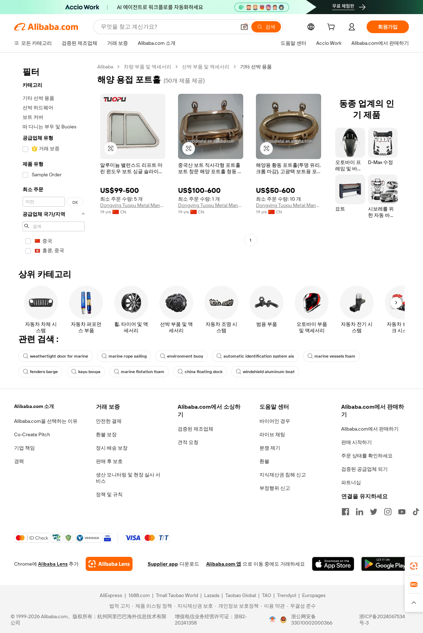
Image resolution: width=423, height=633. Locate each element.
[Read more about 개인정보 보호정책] (237, 606)
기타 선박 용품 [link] (256, 66)
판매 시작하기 (356, 442)
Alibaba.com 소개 (34, 406)
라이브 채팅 (272, 434)
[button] (244, 27)
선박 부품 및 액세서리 (205, 66)
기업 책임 (24, 448)
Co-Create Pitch (32, 434)
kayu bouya (85, 372)
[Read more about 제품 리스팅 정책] (152, 606)
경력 (19, 461)
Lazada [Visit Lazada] (211, 595)
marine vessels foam (331, 356)
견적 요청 (188, 442)
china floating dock (200, 372)
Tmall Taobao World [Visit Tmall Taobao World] (177, 595)
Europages (314, 595)
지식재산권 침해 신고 (282, 474)
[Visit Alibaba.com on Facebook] (345, 511)
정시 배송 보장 (112, 448)
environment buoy (181, 356)
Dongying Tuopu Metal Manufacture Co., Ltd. (132, 205)
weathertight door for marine (55, 356)
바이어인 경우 (274, 421)
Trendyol (286, 595)
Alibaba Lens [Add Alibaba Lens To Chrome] (53, 564)
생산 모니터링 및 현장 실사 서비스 (128, 478)
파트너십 (351, 482)
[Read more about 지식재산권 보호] (193, 606)
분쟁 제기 (269, 448)
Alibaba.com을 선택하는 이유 (46, 421)
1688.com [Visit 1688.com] (139, 595)
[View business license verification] (272, 619)
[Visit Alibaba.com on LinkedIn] (359, 511)
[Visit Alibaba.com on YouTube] (402, 511)
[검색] (266, 26)
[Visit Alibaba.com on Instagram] (388, 511)
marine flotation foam (139, 372)
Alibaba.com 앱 (223, 564)
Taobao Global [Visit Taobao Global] (240, 595)
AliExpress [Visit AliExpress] (111, 595)
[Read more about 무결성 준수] (301, 606)
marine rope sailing (124, 356)
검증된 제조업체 (195, 429)
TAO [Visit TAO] (266, 595)
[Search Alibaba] (167, 27)
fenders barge (40, 372)
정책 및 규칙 (109, 494)
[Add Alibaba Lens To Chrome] (109, 564)
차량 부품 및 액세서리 (147, 66)
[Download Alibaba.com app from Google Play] (385, 564)
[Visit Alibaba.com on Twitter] (373, 511)
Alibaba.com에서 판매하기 (370, 429)
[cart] (332, 28)
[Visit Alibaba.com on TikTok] (416, 511)
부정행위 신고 (274, 488)
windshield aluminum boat (265, 372)
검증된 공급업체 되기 (364, 469)
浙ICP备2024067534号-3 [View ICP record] (382, 620)
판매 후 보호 (109, 461)
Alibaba (105, 66)
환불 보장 (106, 434)
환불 (264, 461)
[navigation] (53, 161)
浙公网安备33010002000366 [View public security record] (311, 620)
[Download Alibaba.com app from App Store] (333, 564)
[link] (414, 566)
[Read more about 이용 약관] (273, 606)
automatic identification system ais (255, 356)
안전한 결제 (109, 421)
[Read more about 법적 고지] (118, 606)
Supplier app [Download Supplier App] (163, 564)
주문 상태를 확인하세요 (367, 455)
